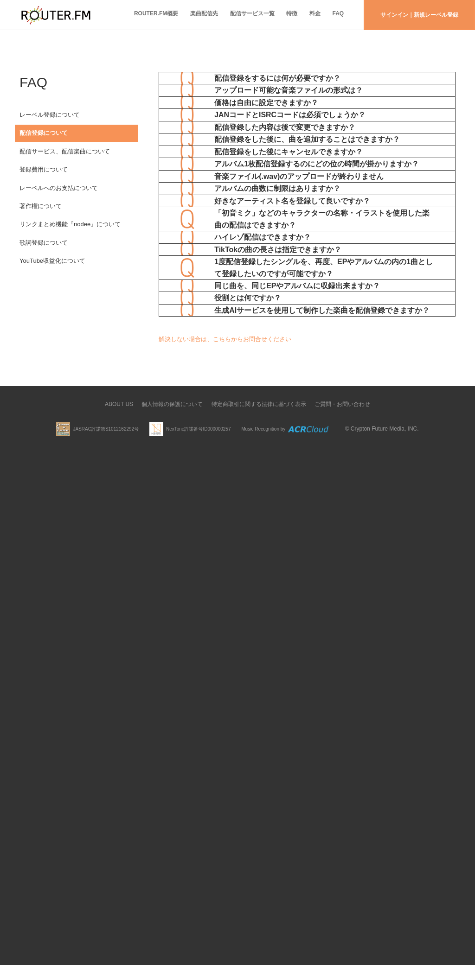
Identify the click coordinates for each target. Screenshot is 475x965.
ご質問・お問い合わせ (342, 919)
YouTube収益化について (52, 285)
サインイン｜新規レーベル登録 (419, 15)
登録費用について (43, 179)
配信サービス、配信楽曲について (64, 158)
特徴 (284, 15)
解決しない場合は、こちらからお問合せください (225, 854)
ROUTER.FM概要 (140, 15)
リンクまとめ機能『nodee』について (70, 243)
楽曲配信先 (191, 15)
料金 (310, 15)
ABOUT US (119, 919)
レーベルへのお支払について (58, 200)
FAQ (336, 15)
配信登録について (43, 136)
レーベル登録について (49, 115)
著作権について (40, 221)
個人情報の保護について (172, 919)
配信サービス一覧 (241, 15)
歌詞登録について (43, 264)
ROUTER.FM (55, 15)
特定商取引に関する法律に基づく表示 (259, 919)
